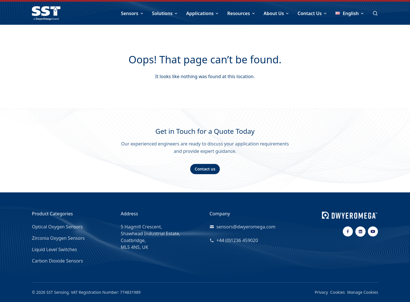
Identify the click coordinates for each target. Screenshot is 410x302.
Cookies (337, 292)
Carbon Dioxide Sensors (57, 261)
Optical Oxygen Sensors (57, 227)
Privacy (321, 292)
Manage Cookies (362, 292)
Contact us (205, 169)
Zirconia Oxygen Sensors (58, 238)
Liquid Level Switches (54, 249)
